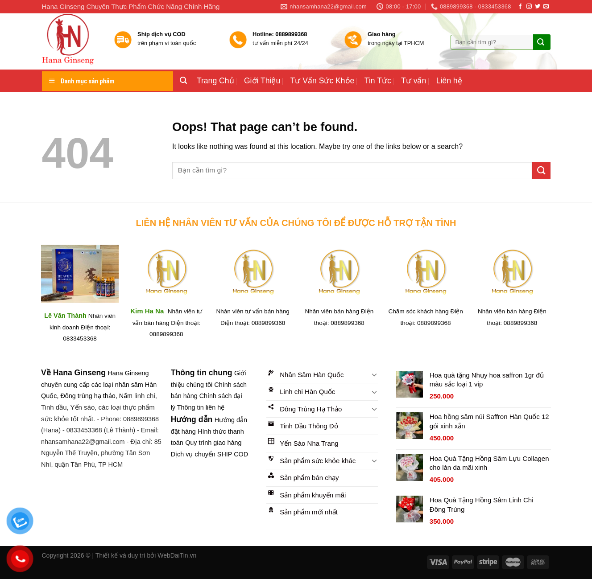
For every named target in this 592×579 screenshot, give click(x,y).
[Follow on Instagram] (529, 7)
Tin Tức (377, 80)
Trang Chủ (215, 80)
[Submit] (540, 42)
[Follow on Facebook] (520, 7)
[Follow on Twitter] (537, 7)
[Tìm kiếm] (183, 80)
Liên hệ (449, 80)
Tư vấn (413, 80)
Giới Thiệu (262, 80)
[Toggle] (374, 374)
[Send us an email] (546, 7)
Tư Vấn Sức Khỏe (322, 80)
